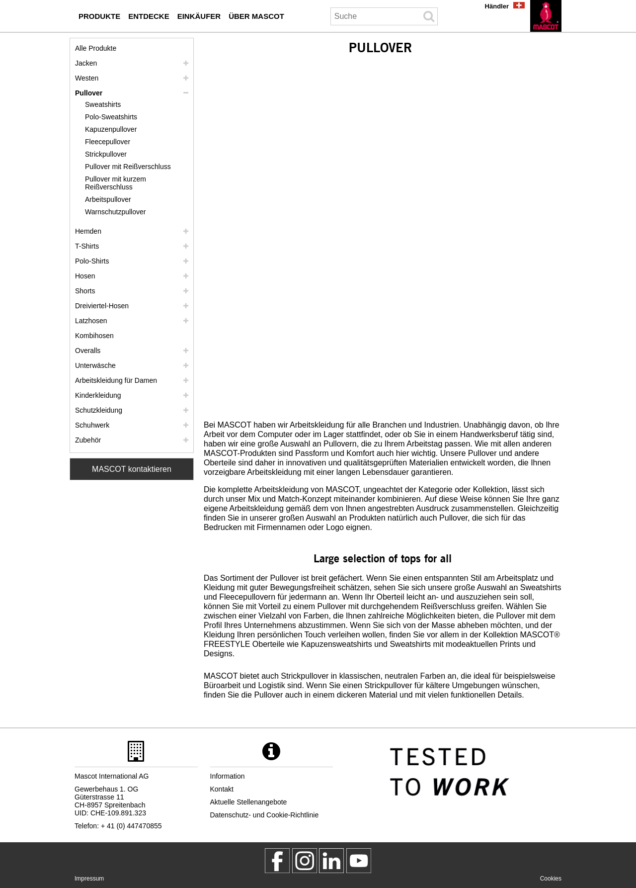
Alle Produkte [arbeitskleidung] (95, 48)
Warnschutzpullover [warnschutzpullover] (115, 212)
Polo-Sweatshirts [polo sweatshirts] (111, 117)
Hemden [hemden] (88, 231)
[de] (545, 16)
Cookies (550, 878)
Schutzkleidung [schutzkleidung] (98, 410)
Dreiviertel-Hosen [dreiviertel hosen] (102, 306)
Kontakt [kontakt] (222, 789)
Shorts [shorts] (85, 291)
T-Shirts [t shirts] (87, 246)
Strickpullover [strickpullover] (106, 154)
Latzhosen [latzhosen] (91, 321)
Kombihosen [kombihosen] (94, 336)
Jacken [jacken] (86, 63)
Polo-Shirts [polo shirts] (92, 261)
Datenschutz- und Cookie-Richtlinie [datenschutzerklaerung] (264, 815)
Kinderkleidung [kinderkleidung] (98, 395)
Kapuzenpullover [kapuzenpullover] (111, 129)
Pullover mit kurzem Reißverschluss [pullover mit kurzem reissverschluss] (115, 183)
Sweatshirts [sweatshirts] (103, 104)
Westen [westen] (86, 78)
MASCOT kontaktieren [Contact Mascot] (131, 469)
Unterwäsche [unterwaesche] (95, 365)
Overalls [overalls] (87, 351)
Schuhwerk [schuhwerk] (92, 425)
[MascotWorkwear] (277, 860)
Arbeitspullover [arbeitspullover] (108, 199)
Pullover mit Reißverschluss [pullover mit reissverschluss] (128, 167)
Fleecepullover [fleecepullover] (107, 142)
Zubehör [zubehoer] (88, 440)
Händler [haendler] (497, 6)
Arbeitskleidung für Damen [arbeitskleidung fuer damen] (116, 380)
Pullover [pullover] (88, 93)
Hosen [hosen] (85, 276)
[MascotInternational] (358, 860)
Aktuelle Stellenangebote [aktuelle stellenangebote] (248, 802)
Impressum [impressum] (89, 878)
